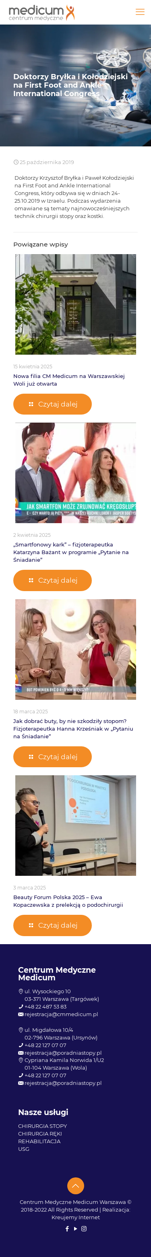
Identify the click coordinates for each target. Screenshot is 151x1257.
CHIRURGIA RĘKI (40, 1133)
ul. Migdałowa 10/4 (49, 1030)
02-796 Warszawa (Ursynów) (61, 1037)
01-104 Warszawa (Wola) (56, 1067)
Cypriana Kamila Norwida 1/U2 (64, 1060)
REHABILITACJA (39, 1141)
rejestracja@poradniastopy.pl (63, 1053)
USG (23, 1149)
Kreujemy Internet (76, 1217)
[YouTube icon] (75, 1228)
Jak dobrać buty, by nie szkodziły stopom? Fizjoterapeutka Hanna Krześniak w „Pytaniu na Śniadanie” (73, 728)
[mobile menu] (140, 12)
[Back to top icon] (75, 1185)
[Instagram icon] (84, 1228)
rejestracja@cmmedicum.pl (61, 1014)
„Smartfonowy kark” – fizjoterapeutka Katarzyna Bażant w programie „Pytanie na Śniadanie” (71, 552)
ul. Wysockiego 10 (48, 991)
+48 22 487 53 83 (45, 1006)
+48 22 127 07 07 (45, 1045)
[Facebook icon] (67, 1228)
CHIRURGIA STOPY (42, 1126)
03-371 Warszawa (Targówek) (62, 999)
